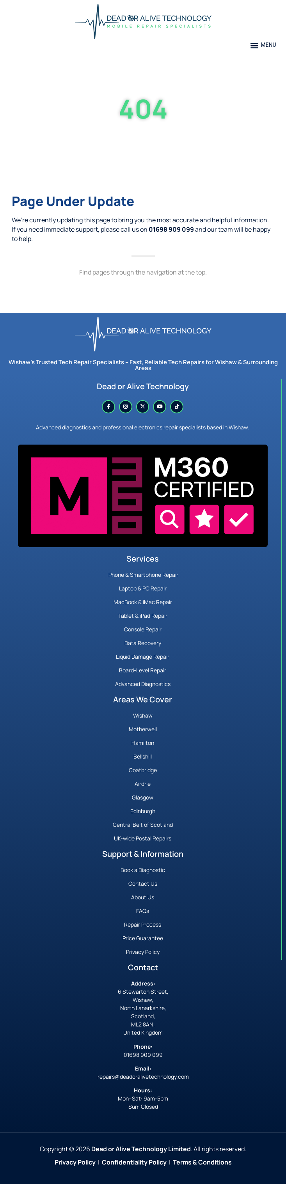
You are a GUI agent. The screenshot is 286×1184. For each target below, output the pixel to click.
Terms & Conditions (202, 1162)
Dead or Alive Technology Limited (141, 1149)
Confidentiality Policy (134, 1162)
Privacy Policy (75, 1162)
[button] (263, 45)
